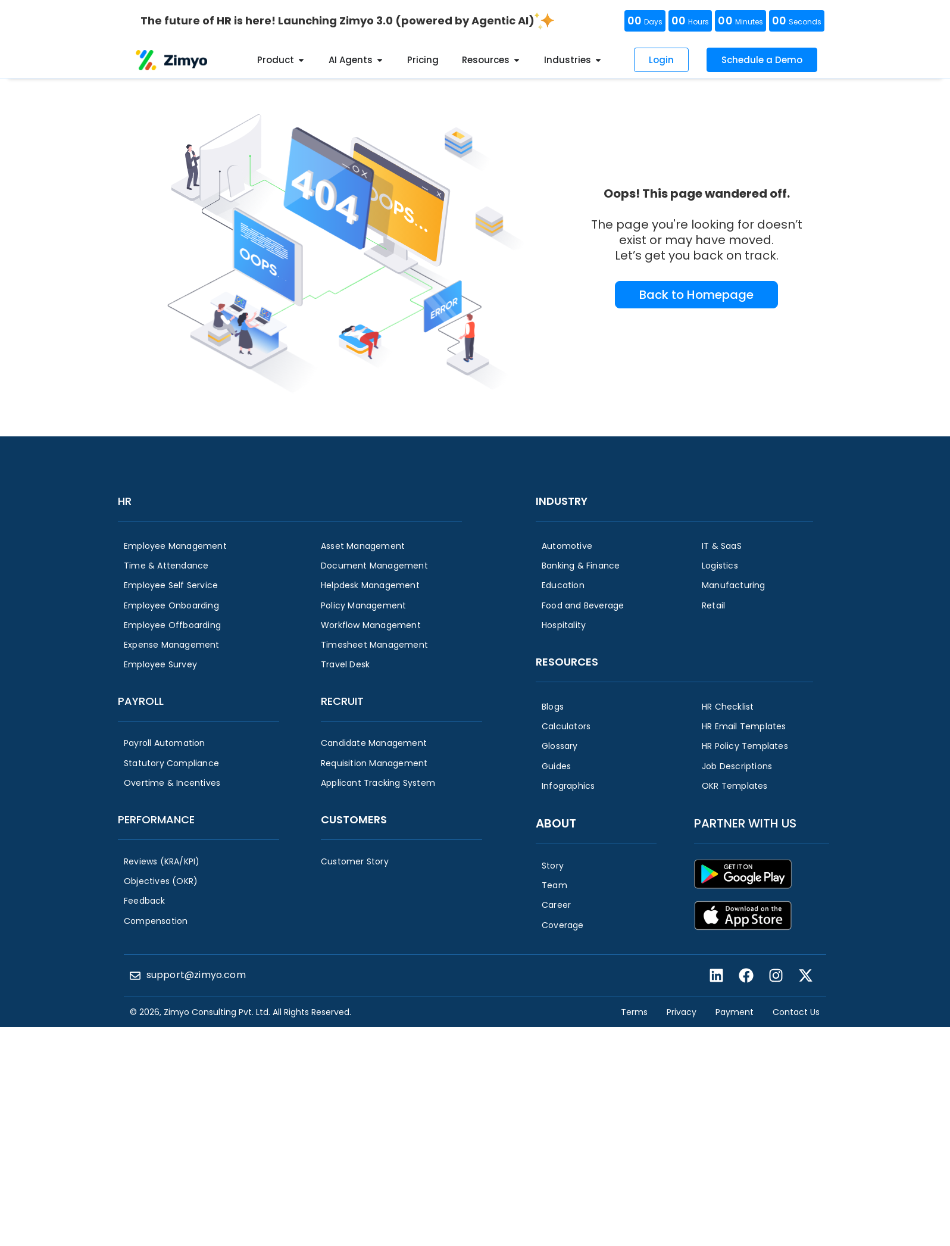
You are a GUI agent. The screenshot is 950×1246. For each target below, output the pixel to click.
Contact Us (796, 1012)
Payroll (141, 701)
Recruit (342, 701)
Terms (634, 1012)
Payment (734, 1012)
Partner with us (745, 823)
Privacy (681, 1012)
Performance (156, 819)
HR (125, 501)
